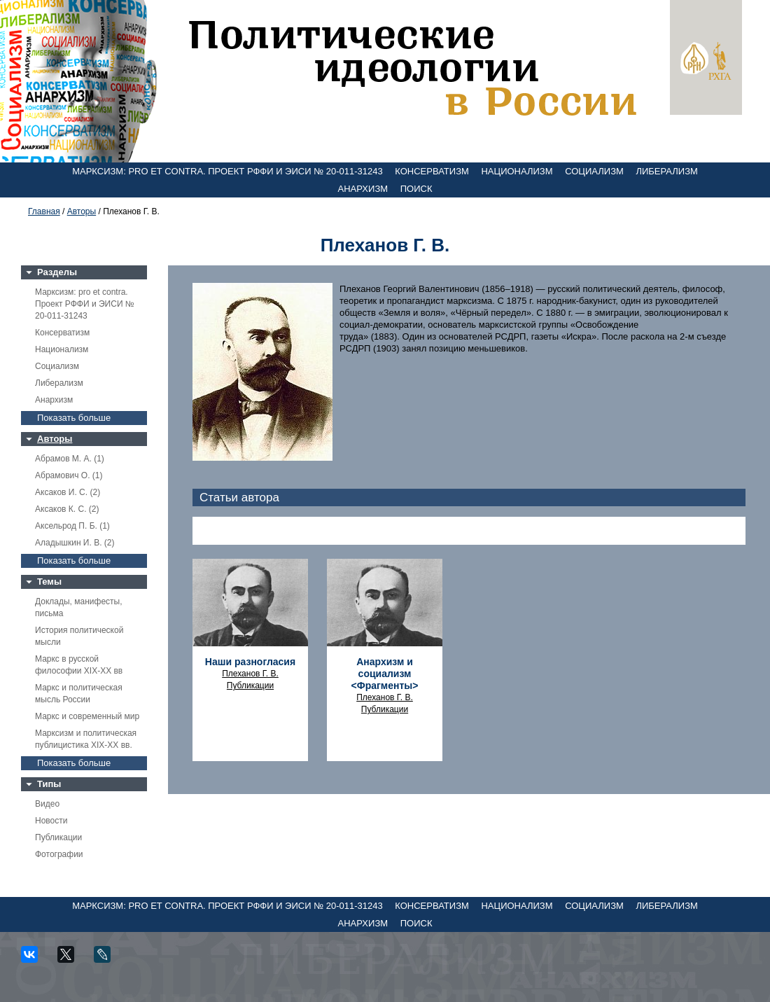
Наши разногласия (250, 661)
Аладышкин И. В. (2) (74, 543)
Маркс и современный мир (87, 716)
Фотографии (59, 854)
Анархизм (363, 188)
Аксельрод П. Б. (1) (72, 526)
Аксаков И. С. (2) (67, 492)
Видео (47, 804)
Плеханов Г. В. (250, 674)
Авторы (81, 211)
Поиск (416, 188)
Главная (44, 211)
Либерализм (666, 171)
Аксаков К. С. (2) (67, 509)
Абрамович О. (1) (68, 475)
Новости (51, 821)
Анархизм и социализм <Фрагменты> (385, 673)
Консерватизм (432, 171)
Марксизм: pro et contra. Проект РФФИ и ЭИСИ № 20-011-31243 (227, 171)
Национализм (516, 171)
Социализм (594, 171)
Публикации (58, 837)
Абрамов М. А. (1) (69, 459)
